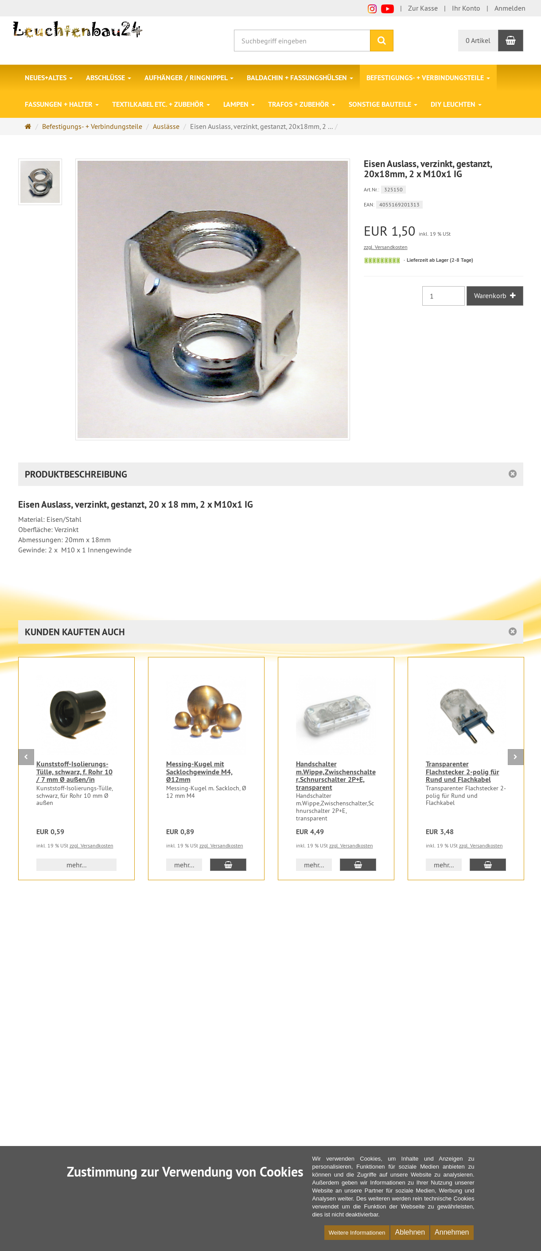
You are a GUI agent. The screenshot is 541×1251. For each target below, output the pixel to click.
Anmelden (509, 8)
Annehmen (452, 1232)
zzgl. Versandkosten (386, 247)
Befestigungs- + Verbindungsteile (428, 77)
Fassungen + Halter (62, 104)
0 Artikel (478, 40)
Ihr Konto (466, 8)
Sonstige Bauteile (383, 104)
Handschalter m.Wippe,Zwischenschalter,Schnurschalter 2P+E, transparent (336, 775)
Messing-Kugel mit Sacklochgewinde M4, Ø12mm (199, 771)
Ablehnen (410, 1232)
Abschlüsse (108, 77)
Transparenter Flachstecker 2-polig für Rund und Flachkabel (462, 771)
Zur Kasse (423, 8)
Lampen (239, 104)
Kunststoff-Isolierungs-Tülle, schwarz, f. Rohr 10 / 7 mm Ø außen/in (74, 771)
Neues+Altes (49, 77)
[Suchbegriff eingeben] (302, 40)
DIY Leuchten (456, 104)
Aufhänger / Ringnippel (189, 77)
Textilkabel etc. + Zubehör (161, 104)
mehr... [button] (76, 864)
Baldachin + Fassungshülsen (300, 77)
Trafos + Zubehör (301, 104)
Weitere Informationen (357, 1232)
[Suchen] (381, 40)
